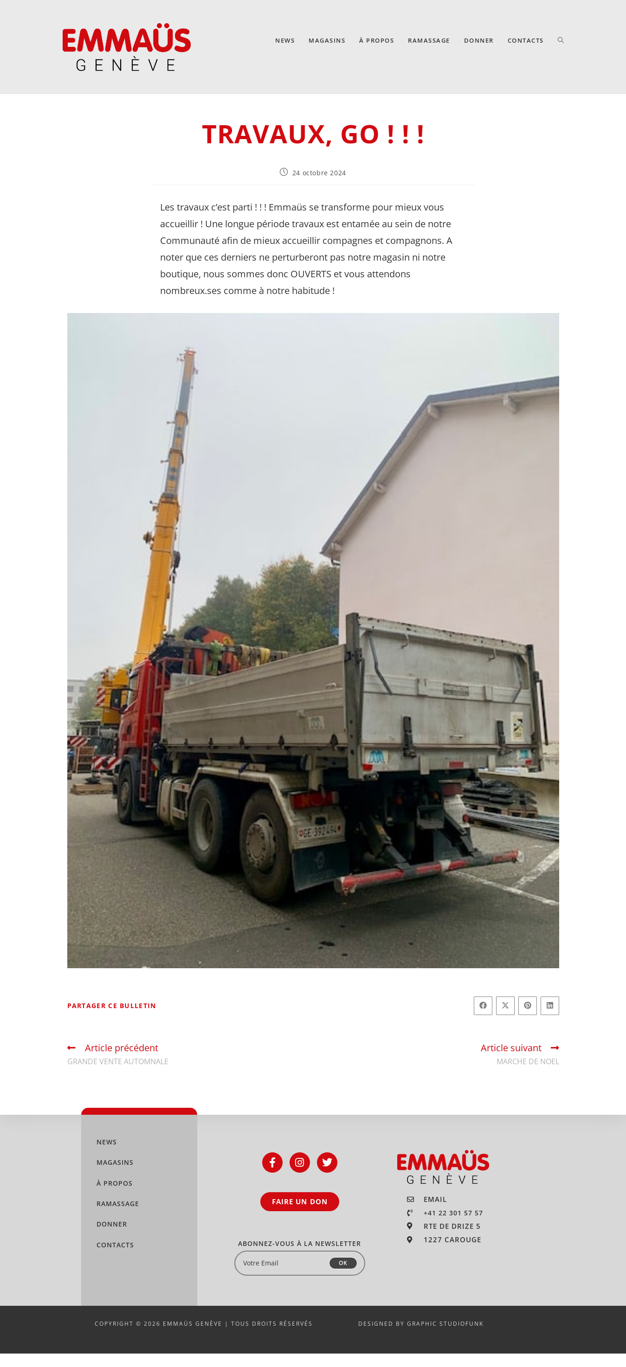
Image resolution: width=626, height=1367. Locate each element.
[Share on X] (505, 1019)
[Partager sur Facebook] (483, 1019)
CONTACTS (115, 1258)
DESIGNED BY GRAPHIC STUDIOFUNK (421, 1337)
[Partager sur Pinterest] (527, 1019)
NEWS (107, 1155)
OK (343, 1276)
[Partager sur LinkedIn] (550, 1019)
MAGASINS (115, 1175)
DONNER (112, 1237)
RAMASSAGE (118, 1217)
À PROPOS (115, 1196)
